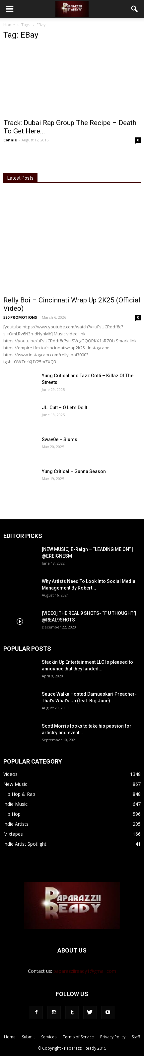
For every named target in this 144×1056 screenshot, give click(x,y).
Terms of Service (78, 1037)
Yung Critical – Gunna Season (74, 471)
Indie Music (15, 804)
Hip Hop (12, 814)
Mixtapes (13, 834)
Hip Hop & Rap (19, 794)
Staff (136, 1037)
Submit (28, 1037)
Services (48, 1037)
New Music (15, 784)
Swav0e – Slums (59, 439)
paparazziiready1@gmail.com (84, 971)
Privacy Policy (112, 1037)
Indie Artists (16, 824)
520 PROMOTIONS (20, 317)
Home (9, 25)
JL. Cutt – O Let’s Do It (64, 407)
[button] (134, 9)
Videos (10, 774)
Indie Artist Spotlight (24, 844)
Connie (10, 139)
